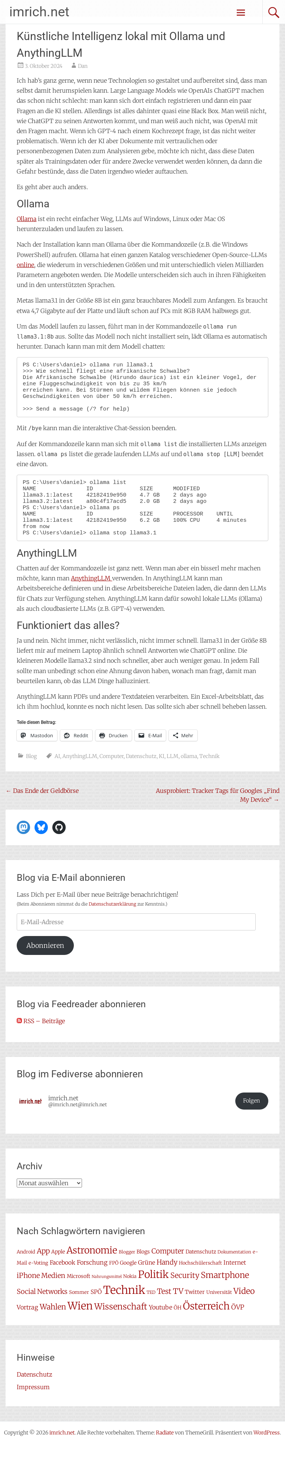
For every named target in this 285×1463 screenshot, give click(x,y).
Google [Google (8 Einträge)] (128, 1281)
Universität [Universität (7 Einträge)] (219, 1311)
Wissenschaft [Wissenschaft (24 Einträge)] (120, 1325)
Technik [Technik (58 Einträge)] (124, 1309)
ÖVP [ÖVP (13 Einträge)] (237, 1326)
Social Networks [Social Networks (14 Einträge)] (42, 1310)
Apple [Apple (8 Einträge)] (58, 1270)
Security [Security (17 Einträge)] (184, 1294)
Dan (83, 66)
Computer (111, 775)
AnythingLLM (91, 597)
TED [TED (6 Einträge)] (151, 1311)
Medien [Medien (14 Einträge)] (53, 1294)
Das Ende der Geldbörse (42, 809)
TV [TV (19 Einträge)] (178, 1310)
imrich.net (39, 12)
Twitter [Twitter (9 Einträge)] (195, 1310)
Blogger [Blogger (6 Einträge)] (127, 1270)
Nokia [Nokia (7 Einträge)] (130, 1295)
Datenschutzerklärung (112, 923)
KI (161, 775)
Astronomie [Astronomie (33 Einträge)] (91, 1269)
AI (57, 775)
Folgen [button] (251, 1119)
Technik (209, 775)
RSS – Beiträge (41, 1040)
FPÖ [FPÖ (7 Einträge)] (113, 1282)
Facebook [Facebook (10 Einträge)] (62, 1281)
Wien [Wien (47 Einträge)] (80, 1324)
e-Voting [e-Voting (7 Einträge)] (38, 1282)
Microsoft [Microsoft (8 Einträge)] (78, 1295)
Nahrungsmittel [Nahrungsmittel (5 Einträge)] (107, 1295)
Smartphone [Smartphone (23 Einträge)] (225, 1294)
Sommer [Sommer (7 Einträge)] (79, 1311)
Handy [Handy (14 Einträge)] (167, 1281)
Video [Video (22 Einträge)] (244, 1310)
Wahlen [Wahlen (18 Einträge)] (53, 1325)
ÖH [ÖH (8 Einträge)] (177, 1326)
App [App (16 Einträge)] (43, 1269)
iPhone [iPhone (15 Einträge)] (28, 1294)
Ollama (26, 219)
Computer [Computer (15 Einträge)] (167, 1270)
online (25, 264)
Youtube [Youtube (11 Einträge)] (160, 1326)
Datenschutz (141, 775)
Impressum (33, 1406)
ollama (189, 775)
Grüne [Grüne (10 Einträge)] (146, 1281)
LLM (172, 775)
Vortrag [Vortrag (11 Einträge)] (27, 1326)
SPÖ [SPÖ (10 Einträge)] (96, 1310)
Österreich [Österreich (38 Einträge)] (206, 1325)
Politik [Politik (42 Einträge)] (153, 1293)
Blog (31, 775)
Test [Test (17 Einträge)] (164, 1310)
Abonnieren (45, 964)
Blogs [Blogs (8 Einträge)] (143, 1270)
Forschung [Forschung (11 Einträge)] (92, 1281)
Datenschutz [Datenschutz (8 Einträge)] (201, 1270)
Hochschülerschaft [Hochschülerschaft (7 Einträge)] (200, 1282)
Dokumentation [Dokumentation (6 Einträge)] (234, 1270)
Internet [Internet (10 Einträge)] (234, 1281)
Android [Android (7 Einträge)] (26, 1271)
